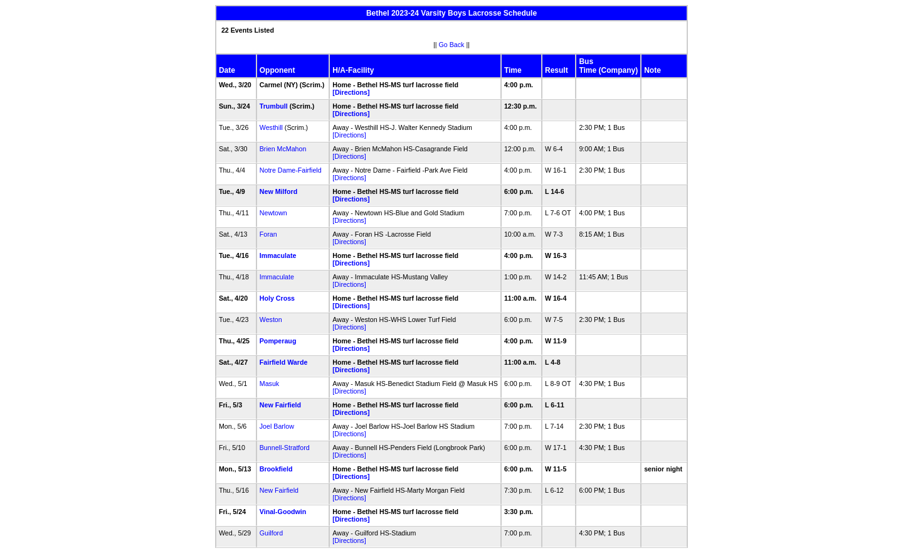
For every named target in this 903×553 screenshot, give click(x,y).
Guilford (271, 533)
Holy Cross (277, 298)
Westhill (271, 127)
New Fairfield (280, 405)
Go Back (452, 44)
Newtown (273, 213)
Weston (271, 319)
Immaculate (278, 255)
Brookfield (276, 469)
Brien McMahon (283, 149)
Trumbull (274, 106)
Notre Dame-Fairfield (291, 170)
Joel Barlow (277, 426)
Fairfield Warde (284, 362)
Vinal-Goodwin (283, 511)
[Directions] (350, 92)
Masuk (269, 383)
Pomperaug (278, 341)
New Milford (278, 191)
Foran (268, 234)
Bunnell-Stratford (285, 447)
